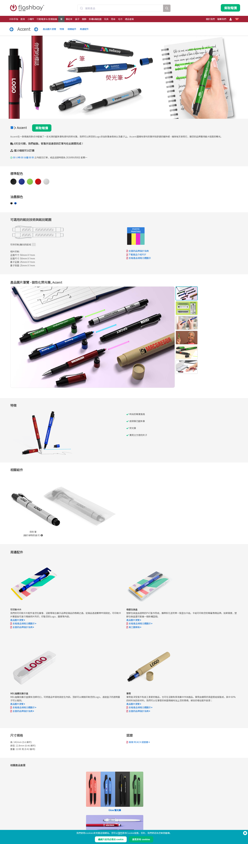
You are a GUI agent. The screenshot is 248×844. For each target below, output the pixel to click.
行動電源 (13, 826)
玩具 (106, 19)
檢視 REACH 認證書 (138, 742)
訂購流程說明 (108, 819)
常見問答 (106, 826)
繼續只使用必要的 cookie (111, 839)
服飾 (84, 19)
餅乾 (151, 823)
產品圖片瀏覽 (49, 29)
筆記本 (69, 19)
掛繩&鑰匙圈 (95, 19)
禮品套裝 (129, 19)
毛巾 (120, 19)
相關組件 (72, 29)
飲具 (23, 19)
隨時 (120, 832)
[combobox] (120, 8)
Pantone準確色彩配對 (65, 823)
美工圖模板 (134, 627)
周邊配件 (84, 29)
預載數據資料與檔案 (64, 819)
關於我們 (210, 19)
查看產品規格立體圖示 (140, 258)
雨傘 (113, 19)
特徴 (62, 29)
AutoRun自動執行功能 (65, 826)
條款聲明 (152, 819)
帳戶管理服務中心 (110, 823)
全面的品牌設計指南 (139, 251)
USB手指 (13, 19)
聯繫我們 (221, 19)
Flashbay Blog (202, 819)
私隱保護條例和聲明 (157, 826)
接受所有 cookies (141, 839)
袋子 (77, 19)
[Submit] (81, 8)
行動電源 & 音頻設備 (47, 19)
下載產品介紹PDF (136, 254)
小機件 (31, 19)
